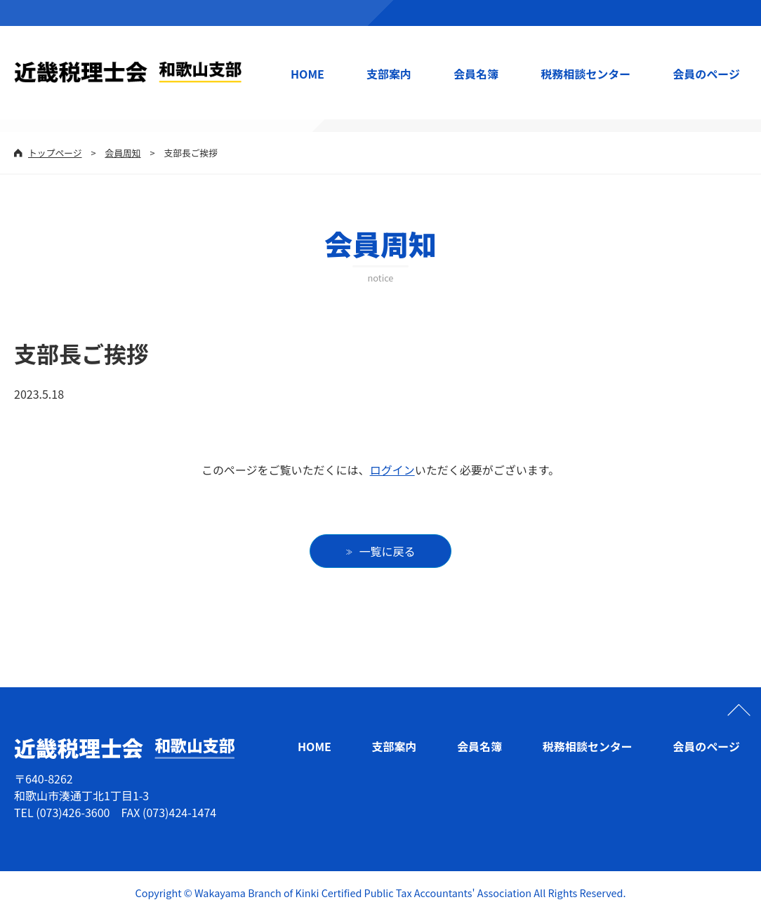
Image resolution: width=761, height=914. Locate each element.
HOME (307, 73)
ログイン (392, 469)
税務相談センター (585, 73)
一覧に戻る (387, 551)
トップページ (55, 152)
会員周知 (122, 152)
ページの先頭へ (738, 709)
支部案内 (388, 73)
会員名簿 (476, 73)
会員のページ (706, 73)
